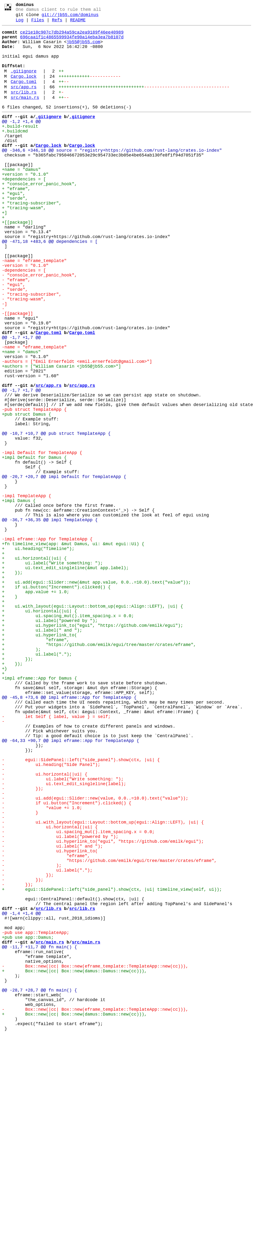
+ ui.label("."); (37, 780)
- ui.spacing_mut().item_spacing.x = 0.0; (78, 994)
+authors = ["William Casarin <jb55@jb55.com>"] (61, 435)
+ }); (12, 683)
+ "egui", (13, 228)
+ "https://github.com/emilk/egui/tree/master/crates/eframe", (99, 769)
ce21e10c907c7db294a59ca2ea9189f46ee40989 (72, 37)
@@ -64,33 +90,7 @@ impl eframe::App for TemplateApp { (70, 884)
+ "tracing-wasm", (24, 245)
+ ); (21, 775)
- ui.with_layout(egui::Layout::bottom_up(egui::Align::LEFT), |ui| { (103, 982)
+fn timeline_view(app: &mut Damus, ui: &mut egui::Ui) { (73, 648)
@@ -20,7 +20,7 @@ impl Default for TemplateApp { (64, 567)
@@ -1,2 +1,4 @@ (21, 141)
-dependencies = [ (24, 320)
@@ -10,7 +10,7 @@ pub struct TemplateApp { (56, 516)
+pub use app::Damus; (28, 1120)
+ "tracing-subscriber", (31, 239)
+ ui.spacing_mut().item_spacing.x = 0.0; (68, 734)
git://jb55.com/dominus (70, 17)
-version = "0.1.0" (25, 314)
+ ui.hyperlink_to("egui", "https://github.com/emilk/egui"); (92, 746)
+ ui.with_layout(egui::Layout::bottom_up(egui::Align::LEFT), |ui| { (92, 723)
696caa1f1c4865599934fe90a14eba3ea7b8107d (72, 42)
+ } (9, 711)
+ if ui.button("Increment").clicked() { (56, 700)
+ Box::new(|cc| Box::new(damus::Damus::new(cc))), (74, 1161)
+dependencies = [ (24, 210)
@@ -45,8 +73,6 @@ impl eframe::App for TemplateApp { (69, 832)
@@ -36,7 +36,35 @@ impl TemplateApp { (50, 619)
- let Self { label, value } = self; (56, 855)
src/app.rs (23, 102)
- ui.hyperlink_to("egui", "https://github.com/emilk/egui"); (103, 1005)
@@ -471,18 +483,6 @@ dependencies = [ (50, 285)
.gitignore (23, 83)
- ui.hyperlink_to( (50, 1017)
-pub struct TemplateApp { (34, 487)
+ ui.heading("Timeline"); (38, 654)
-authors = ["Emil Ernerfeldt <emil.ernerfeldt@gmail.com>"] (77, 429)
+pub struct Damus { (26, 493)
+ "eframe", (16, 222)
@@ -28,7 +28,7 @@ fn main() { (39, 1184)
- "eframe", (16, 331)
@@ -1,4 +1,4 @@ (21, 1091)
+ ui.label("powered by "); (50, 740)
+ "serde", (15, 233)
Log (19, 23)
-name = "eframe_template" (34, 308)
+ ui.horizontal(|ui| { (34, 665)
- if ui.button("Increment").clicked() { (66, 959)
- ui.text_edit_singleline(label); (64, 936)
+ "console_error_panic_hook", (39, 216)
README (78, 23)
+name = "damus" (21, 199)
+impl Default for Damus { (34, 544)
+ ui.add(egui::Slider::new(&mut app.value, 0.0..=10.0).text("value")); (96, 694)
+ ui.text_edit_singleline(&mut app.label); (65, 677)
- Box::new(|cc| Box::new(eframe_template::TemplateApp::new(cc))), (95, 1155)
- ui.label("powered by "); (60, 999)
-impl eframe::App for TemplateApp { (47, 642)
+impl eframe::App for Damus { (39, 809)
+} (4, 798)
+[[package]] (17, 262)
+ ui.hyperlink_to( (39, 757)
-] (4, 360)
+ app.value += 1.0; (35, 706)
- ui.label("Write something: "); (63, 930)
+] (4, 251)
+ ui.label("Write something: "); (52, 671)
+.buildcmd (15, 153)
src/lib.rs (23, 108)
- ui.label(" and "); (52, 1011)
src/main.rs (25, 114)
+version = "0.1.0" (25, 205)
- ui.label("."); (47, 1040)
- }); (22, 942)
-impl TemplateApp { (26, 590)
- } (20, 971)
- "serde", (15, 343)
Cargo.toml (23, 96)
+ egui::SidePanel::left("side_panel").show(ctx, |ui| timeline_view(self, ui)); (112, 1063)
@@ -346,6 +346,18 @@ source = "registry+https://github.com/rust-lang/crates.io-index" (112, 176)
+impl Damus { (18, 596)
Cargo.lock (23, 89)
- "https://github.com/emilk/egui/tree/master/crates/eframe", (109, 1028)
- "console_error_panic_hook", (39, 326)
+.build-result (20, 147)
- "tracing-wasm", (24, 354)
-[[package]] (17, 372)
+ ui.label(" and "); (42, 752)
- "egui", (13, 337)
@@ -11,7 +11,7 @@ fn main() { (39, 1132)
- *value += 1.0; (42, 965)
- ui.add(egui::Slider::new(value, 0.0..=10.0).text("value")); (95, 953)
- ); (31, 1034)
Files (37, 23)
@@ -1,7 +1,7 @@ (21, 400)
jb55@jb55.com (83, 48)
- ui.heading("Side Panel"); (51, 913)
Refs (57, 23)
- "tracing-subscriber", (31, 349)
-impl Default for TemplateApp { (42, 539)
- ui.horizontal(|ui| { (44, 924)
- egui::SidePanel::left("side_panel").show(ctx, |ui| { (81, 907)
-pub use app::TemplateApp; (35, 1114)
